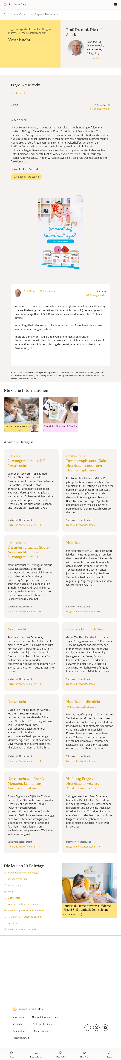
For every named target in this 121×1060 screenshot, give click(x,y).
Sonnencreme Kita (17, 878)
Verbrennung (15, 885)
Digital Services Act (43, 1030)
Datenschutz (19, 1030)
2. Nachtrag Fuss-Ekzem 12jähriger (26, 910)
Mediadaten (19, 1024)
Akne (10, 891)
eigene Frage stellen (28, 176)
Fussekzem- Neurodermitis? (22, 929)
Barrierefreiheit (21, 1037)
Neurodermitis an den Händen (24, 904)
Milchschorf (14, 897)
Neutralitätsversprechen (45, 1017)
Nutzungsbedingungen (45, 1024)
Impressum (19, 1017)
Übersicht (20, 93)
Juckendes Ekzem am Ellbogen (23, 872)
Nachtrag (12, 922)
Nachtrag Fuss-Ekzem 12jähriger (25, 916)
